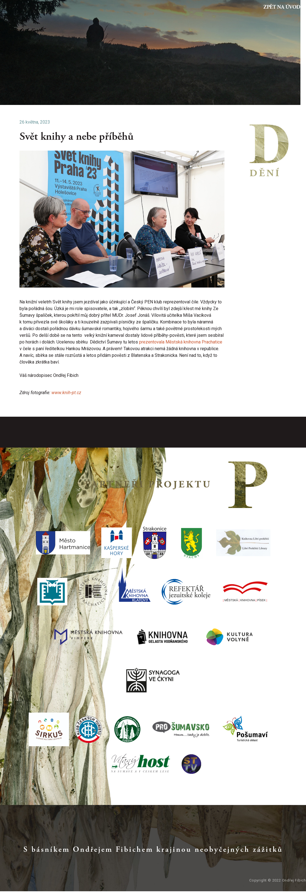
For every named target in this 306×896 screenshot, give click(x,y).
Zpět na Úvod (281, 7)
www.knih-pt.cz (66, 392)
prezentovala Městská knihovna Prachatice (180, 342)
